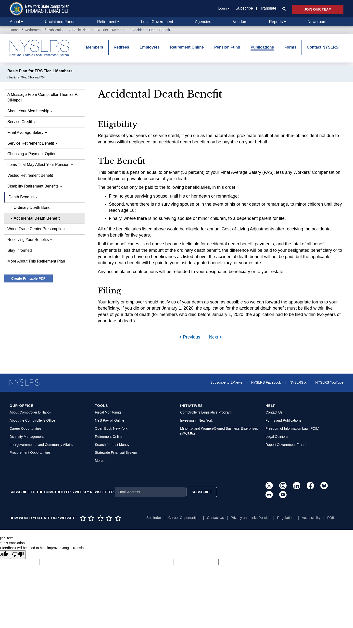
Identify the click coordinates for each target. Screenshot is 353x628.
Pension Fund (227, 47)
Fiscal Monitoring (108, 412)
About (15, 22)
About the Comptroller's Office (32, 420)
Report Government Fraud (285, 445)
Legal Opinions (276, 437)
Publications (57, 30)
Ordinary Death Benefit (33, 207)
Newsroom (317, 22)
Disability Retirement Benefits (34, 186)
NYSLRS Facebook (266, 382)
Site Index (154, 518)
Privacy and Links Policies (250, 518)
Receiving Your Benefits (29, 240)
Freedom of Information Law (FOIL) (292, 428)
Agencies (203, 22)
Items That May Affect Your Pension (40, 165)
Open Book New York (111, 428)
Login (222, 8)
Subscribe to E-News (226, 382)
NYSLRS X (298, 382)
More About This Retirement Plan (36, 261)
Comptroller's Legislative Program (206, 412)
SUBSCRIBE (202, 492)
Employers (149, 47)
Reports (276, 22)
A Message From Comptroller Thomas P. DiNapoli (42, 97)
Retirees (121, 47)
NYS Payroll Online (109, 420)
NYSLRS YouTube (329, 382)
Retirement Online (187, 47)
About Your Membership (30, 111)
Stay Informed (19, 250)
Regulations (286, 518)
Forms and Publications (283, 420)
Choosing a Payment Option (33, 154)
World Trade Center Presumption (36, 229)
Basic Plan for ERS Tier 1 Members (99, 30)
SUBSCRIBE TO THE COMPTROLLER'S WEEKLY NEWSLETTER (62, 492)
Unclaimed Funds (60, 22)
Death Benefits (23, 197)
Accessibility (311, 518)
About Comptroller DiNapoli (30, 412)
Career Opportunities (25, 428)
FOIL (331, 518)
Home (14, 30)
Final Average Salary (27, 132)
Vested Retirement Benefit (30, 175)
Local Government (157, 22)
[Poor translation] (18, 554)
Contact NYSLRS (322, 47)
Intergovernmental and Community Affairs (41, 445)
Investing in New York (196, 420)
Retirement (106, 22)
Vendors (240, 22)
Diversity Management (27, 437)
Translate (268, 8)
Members (94, 47)
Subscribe (244, 8)
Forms (290, 47)
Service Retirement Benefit (32, 143)
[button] (283, 9)
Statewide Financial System (116, 452)
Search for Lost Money (112, 445)
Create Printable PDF (28, 278)
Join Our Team (317, 9)
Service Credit (21, 122)
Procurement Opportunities (30, 452)
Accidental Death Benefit (36, 218)
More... (100, 461)
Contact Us (273, 412)
